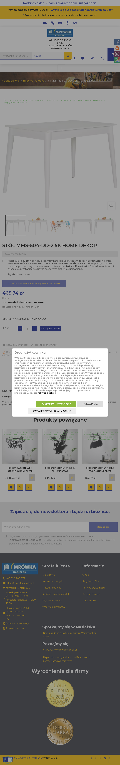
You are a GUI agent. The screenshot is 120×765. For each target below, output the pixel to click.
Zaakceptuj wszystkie (56, 404)
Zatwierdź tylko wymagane (52, 411)
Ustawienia (90, 404)
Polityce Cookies (47, 393)
